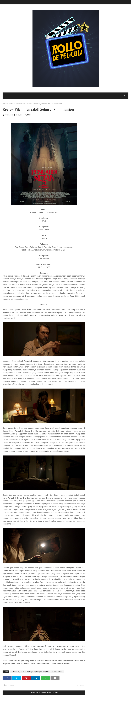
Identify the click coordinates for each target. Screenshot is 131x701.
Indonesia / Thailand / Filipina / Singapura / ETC (30, 672)
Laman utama (8, 103)
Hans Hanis (8, 115)
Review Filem (20, 103)
